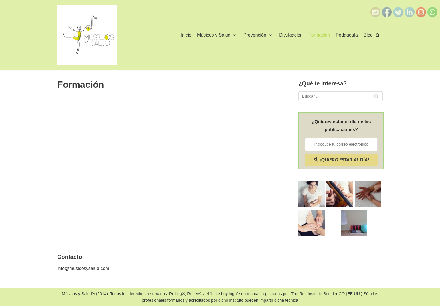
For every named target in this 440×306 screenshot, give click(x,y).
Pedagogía (347, 35)
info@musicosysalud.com (83, 268)
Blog (368, 35)
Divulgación (291, 35)
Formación (319, 35)
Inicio (186, 35)
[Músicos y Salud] (87, 35)
